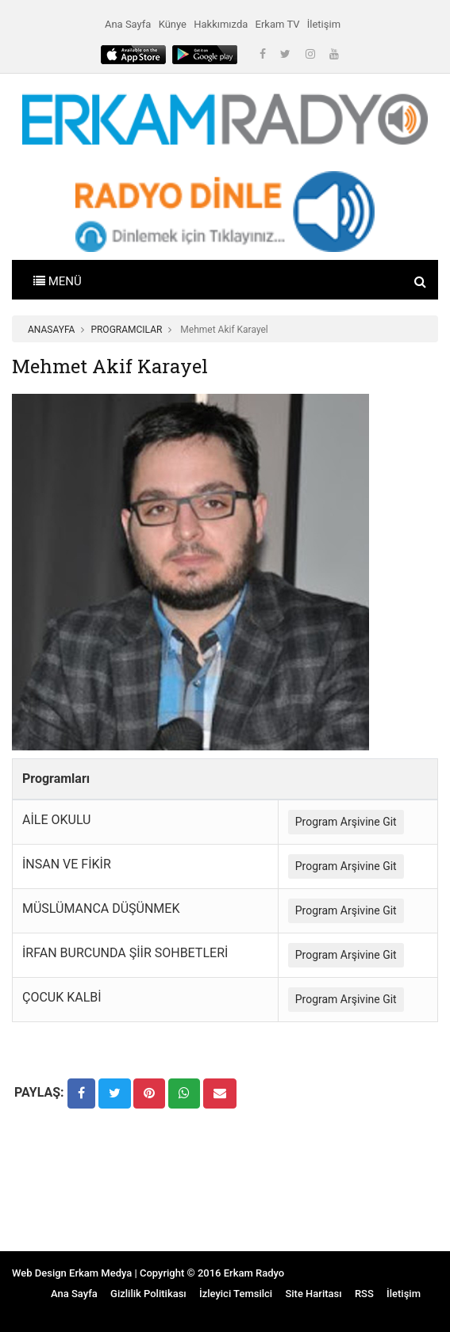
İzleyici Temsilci (235, 1294)
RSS (364, 1294)
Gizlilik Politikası (148, 1294)
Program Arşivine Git (346, 821)
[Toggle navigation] (58, 280)
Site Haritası (313, 1294)
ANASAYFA (51, 329)
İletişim (323, 24)
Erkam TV (278, 24)
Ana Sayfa (128, 24)
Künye (173, 24)
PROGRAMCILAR (126, 329)
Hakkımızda (221, 24)
